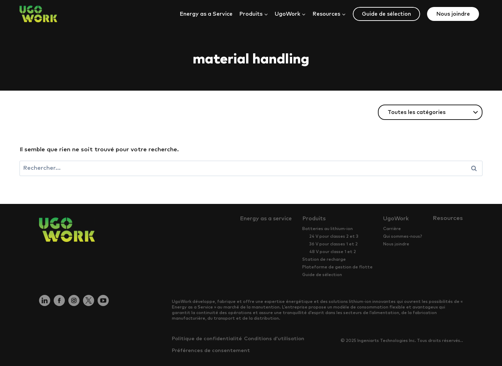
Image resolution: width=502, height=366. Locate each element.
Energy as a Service (206, 14)
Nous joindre (453, 14)
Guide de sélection (386, 14)
